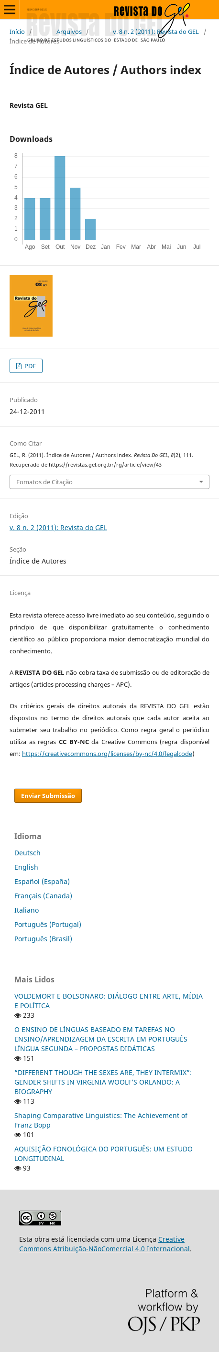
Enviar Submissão (48, 795)
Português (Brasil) (43, 938)
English (26, 867)
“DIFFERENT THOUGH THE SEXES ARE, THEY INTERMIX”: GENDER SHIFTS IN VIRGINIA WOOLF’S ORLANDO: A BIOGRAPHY (103, 1082)
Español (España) (42, 881)
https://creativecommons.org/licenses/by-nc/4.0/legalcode (107, 753)
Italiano (26, 910)
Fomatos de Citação (44, 482)
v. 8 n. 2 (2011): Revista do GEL (156, 31)
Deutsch (27, 852)
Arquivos (69, 31)
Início (17, 31)
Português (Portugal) (47, 924)
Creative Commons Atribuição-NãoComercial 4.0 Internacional (104, 1244)
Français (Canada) (43, 895)
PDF (29, 366)
